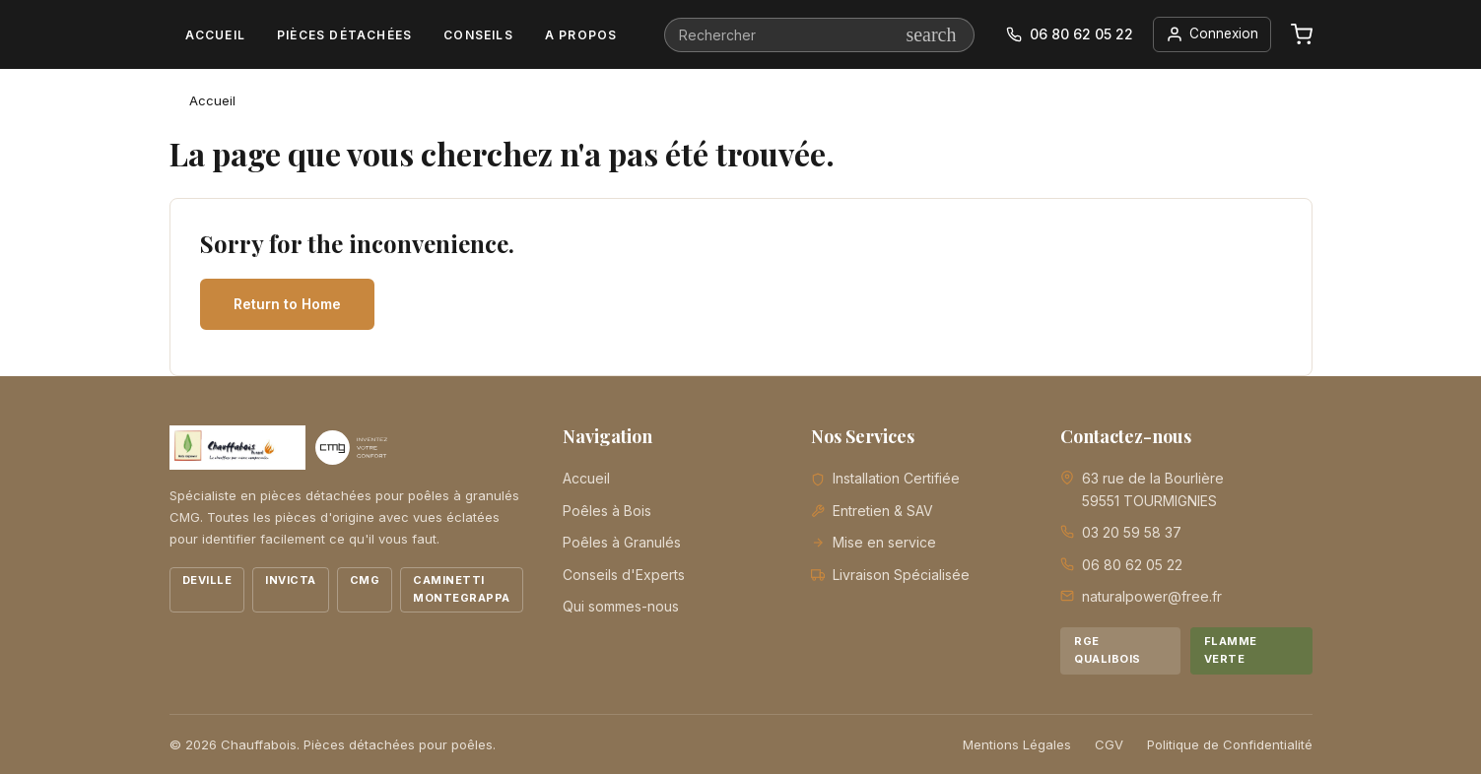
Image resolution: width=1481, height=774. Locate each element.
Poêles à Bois (607, 510)
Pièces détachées (344, 35)
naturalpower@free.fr (1152, 596)
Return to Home (287, 303)
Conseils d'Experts (624, 574)
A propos (581, 35)
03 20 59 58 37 (1131, 532)
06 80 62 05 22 (1132, 564)
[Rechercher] (819, 35)
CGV (1109, 744)
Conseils (478, 35)
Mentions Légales (1017, 744)
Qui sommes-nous (621, 606)
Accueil (215, 35)
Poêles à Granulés (622, 542)
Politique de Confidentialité (1230, 744)
